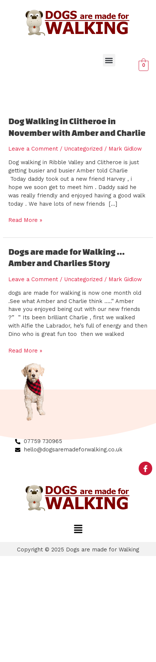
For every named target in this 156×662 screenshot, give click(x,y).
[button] (109, 60)
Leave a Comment (33, 148)
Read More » (25, 219)
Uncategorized (83, 148)
